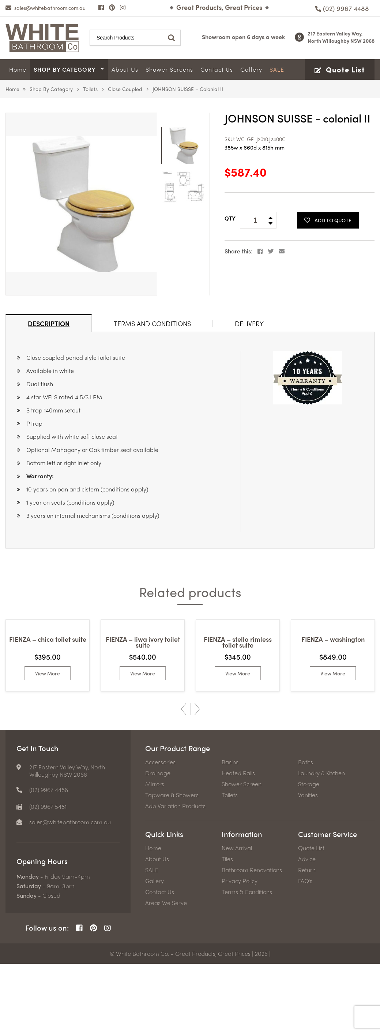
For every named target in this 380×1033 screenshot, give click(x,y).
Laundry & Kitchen (321, 842)
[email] (45, 7)
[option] (81, 204)
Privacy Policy (239, 950)
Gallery (154, 950)
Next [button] (197, 778)
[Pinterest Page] (112, 7)
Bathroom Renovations (252, 939)
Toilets (90, 88)
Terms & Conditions (247, 961)
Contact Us (159, 961)
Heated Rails (238, 842)
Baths (305, 831)
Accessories (160, 831)
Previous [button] (183, 778)
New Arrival (237, 917)
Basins (230, 831)
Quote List (311, 917)
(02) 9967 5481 (48, 875)
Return (307, 939)
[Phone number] (342, 8)
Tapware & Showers (172, 864)
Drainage (157, 842)
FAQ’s (305, 950)
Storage (308, 853)
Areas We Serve (166, 972)
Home (12, 88)
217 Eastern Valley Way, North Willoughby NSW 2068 (341, 37)
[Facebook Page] (101, 7)
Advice (307, 928)
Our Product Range (177, 817)
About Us (157, 928)
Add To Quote (327, 220)
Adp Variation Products (175, 875)
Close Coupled (125, 88)
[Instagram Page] (122, 7)
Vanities (308, 864)
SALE (151, 939)
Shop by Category (51, 88)
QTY (230, 218)
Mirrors (154, 853)
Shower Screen (242, 853)
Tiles (227, 928)
